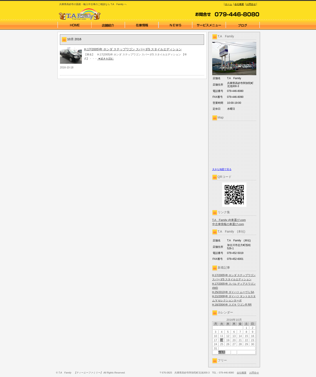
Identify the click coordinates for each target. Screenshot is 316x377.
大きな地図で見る (222, 169)
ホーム (228, 4)
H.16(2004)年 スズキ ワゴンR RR (232, 304)
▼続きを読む (105, 58)
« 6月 (221, 352)
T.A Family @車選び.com (229, 220)
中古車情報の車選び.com (228, 224)
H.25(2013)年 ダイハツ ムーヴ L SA (233, 292)
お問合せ (251, 4)
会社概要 (239, 4)
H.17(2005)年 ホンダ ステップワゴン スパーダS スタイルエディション (133, 49)
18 (221, 340)
